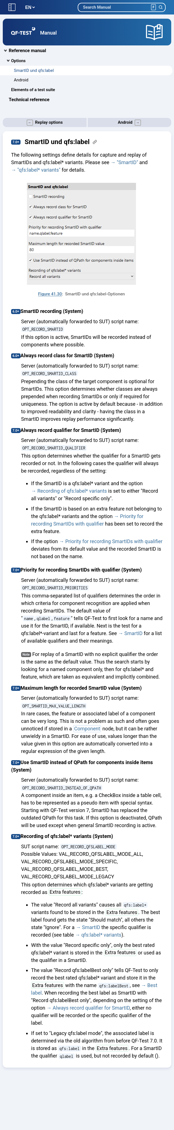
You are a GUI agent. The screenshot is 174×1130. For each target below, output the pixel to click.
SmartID (133, 633)
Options (18, 60)
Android (21, 79)
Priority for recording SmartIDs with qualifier (113, 541)
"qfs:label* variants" (38, 170)
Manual (48, 33)
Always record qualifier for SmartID (91, 1008)
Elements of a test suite (33, 89)
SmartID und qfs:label (34, 70)
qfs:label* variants (101, 935)
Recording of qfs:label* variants (72, 491)
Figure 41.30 (50, 294)
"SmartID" (127, 162)
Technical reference (29, 99)
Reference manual (27, 50)
